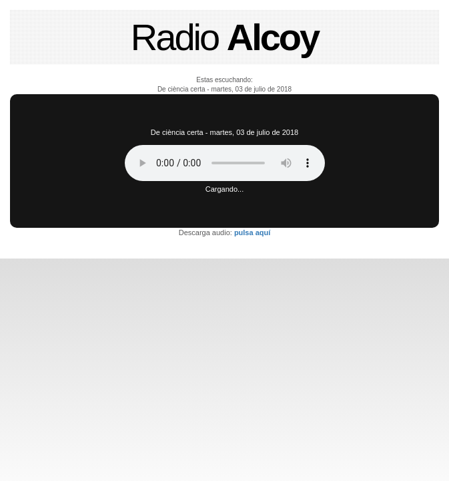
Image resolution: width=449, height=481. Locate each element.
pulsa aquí (252, 232)
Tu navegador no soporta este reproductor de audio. (225, 163)
